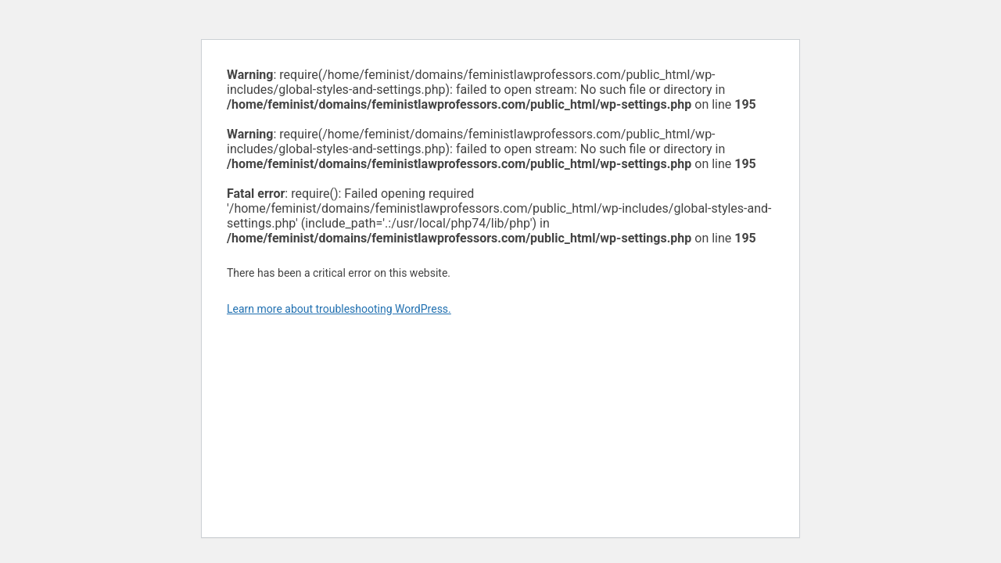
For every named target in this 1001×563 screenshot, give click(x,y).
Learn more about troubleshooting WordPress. (339, 309)
